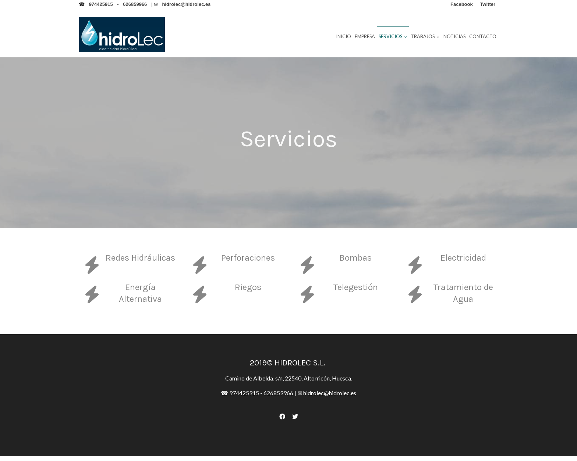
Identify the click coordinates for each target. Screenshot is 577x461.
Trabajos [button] (425, 36)
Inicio (343, 36)
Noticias (454, 36)
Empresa (365, 36)
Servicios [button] (393, 36)
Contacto (482, 36)
